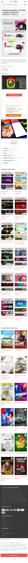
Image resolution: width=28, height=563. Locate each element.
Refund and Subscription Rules (7, 533)
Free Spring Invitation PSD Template (5, 377)
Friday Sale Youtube (7, 318)
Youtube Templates (12, 148)
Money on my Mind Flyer (20, 376)
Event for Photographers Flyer (5, 478)
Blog (2, 530)
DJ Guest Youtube (6, 267)
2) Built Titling (5, 70)
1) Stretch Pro (5, 68)
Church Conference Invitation (21, 477)
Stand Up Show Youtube (19, 217)
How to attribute (18, 158)
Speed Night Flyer (20, 402)
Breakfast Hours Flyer (6, 403)
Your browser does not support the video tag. (14, 128)
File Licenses (4, 518)
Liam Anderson (10, 153)
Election (3, 428)
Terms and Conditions (6, 520)
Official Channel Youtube (19, 268)
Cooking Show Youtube (19, 319)
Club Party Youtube (7, 242)
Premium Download (14, 95)
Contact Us (4, 535)
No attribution (14, 97)
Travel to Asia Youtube (19, 293)
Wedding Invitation (7, 453)
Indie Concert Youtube (5, 217)
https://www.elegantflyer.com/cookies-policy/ (8, 549)
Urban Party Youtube (4, 192)
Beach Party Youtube (18, 192)
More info (14, 155)
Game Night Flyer (20, 350)
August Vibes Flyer (20, 453)
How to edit (15, 160)
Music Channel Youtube (5, 293)
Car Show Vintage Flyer (20, 429)
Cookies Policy (4, 525)
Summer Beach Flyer (6, 351)
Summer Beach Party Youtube (19, 243)
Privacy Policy (4, 523)
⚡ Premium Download (13, 115)
